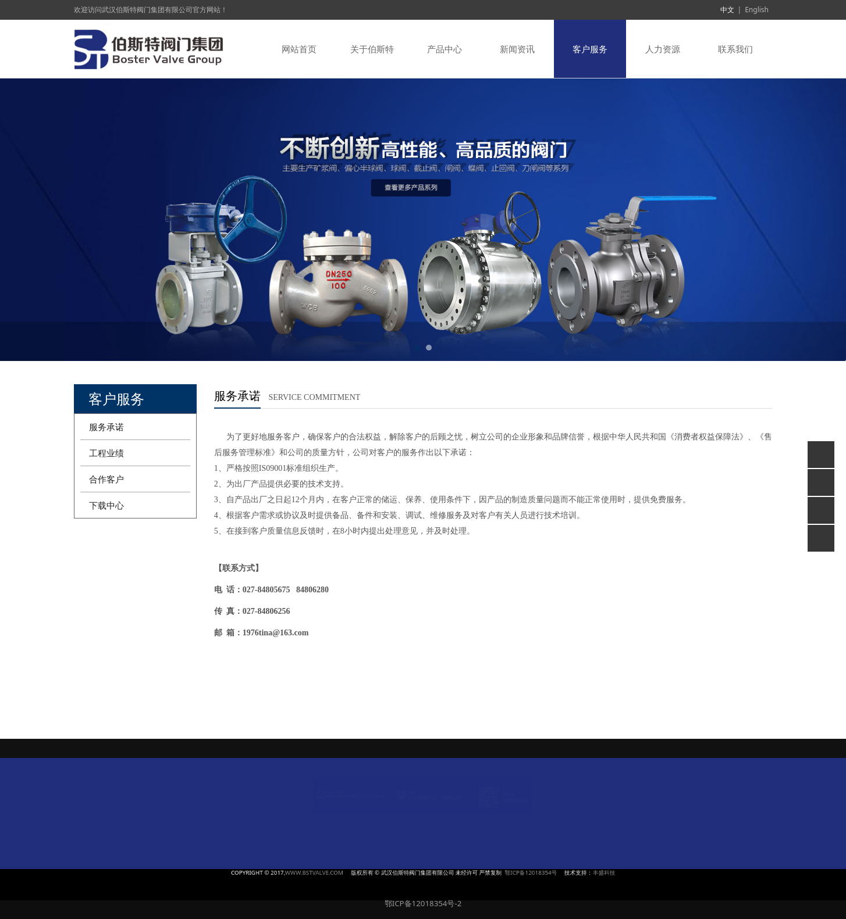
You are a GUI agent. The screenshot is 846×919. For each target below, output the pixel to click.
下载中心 (106, 505)
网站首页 (299, 49)
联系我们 (735, 49)
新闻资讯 (517, 49)
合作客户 (106, 479)
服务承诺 (106, 426)
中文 (727, 10)
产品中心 (444, 49)
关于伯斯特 (372, 49)
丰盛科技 (512, 873)
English (757, 10)
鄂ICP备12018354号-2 (423, 903)
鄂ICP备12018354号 (476, 873)
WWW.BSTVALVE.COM (369, 873)
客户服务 (590, 49)
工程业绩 (106, 453)
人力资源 (662, 49)
